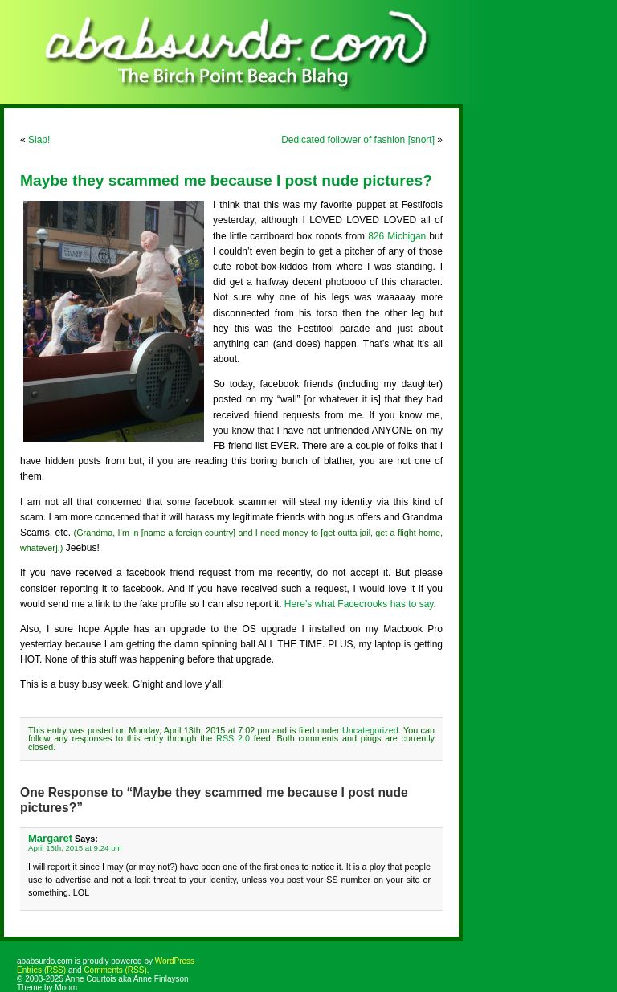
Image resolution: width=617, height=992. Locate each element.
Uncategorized (370, 730)
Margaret (50, 838)
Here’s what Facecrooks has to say (359, 604)
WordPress (174, 961)
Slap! (39, 139)
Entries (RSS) (41, 969)
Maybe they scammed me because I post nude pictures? (226, 180)
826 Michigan (397, 236)
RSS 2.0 (233, 738)
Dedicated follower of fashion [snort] (358, 139)
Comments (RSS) (115, 969)
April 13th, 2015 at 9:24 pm (75, 847)
